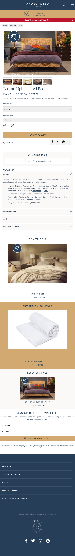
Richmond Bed (37, 294)
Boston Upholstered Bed (37, 402)
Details (7, 174)
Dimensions (9, 211)
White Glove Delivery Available (39, 161)
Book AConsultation (40, 14)
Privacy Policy (37, 447)
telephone (37, 191)
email (46, 191)
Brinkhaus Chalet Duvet (37, 362)
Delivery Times (11, 227)
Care (6, 219)
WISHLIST (8, 142)
